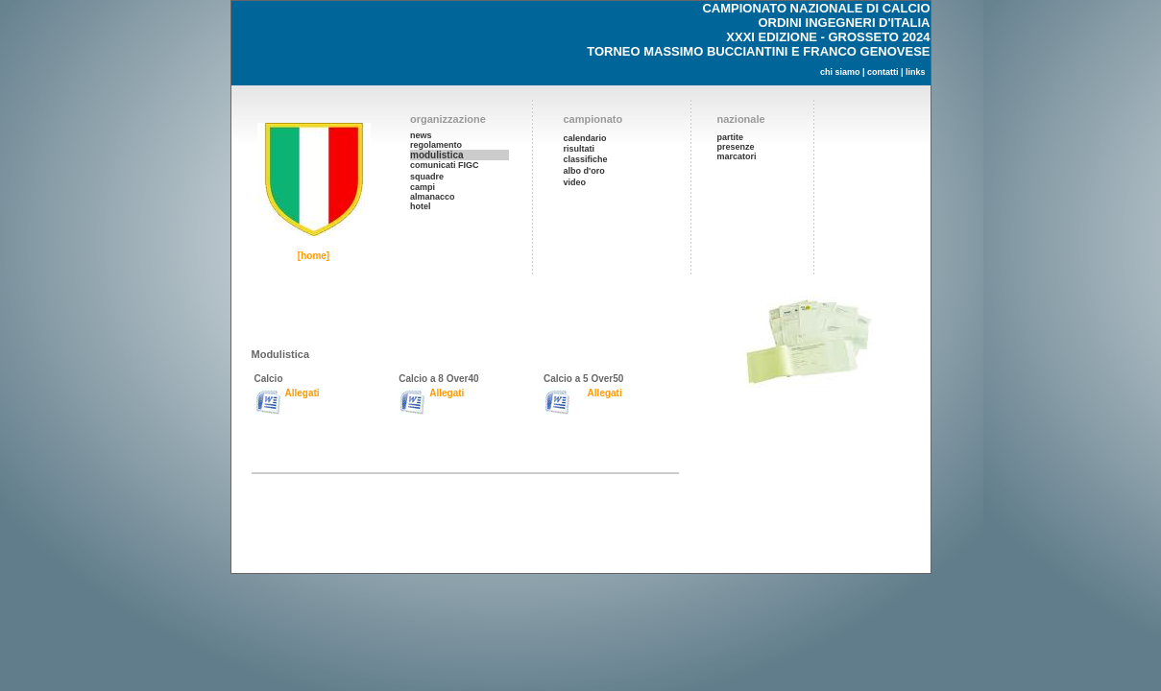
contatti (883, 72)
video (575, 182)
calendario (585, 138)
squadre (427, 176)
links (916, 72)
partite (730, 137)
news (421, 135)
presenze (736, 147)
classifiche (586, 159)
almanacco (432, 197)
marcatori (737, 156)
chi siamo (840, 72)
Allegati (302, 393)
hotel (420, 206)
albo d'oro (584, 171)
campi (422, 187)
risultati (579, 149)
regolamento (436, 145)
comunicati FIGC (444, 165)
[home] (313, 255)
